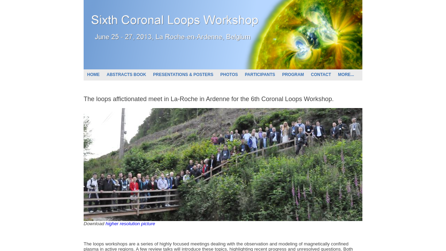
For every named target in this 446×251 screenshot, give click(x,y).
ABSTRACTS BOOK (126, 74)
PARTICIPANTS (260, 74)
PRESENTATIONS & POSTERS (183, 74)
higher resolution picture (130, 223)
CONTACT (321, 74)
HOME (93, 74)
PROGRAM (293, 74)
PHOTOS (229, 74)
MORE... (346, 74)
